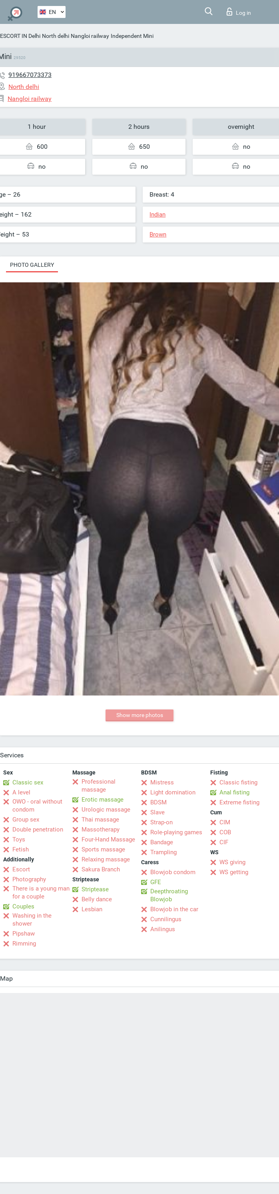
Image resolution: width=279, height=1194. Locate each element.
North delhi (55, 36)
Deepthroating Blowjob (169, 895)
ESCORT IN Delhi (20, 36)
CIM (224, 822)
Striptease (95, 889)
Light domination (172, 792)
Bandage (161, 842)
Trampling (163, 852)
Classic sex (27, 782)
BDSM (158, 802)
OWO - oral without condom (37, 805)
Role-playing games (176, 832)
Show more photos (139, 715)
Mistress (162, 782)
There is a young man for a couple (41, 892)
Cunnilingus (165, 919)
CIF (223, 842)
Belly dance (97, 899)
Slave (157, 812)
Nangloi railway (90, 36)
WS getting (233, 872)
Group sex (25, 819)
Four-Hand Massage (108, 839)
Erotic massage (103, 799)
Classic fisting (238, 782)
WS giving (232, 862)
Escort (21, 869)
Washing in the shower (32, 919)
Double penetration (37, 829)
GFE (155, 882)
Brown (157, 234)
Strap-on (161, 822)
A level (21, 792)
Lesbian (92, 909)
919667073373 (30, 75)
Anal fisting (234, 792)
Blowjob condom (172, 872)
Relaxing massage (106, 859)
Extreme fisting (239, 802)
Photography (29, 879)
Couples (23, 906)
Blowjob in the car (174, 909)
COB (225, 832)
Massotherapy (101, 829)
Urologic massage (106, 809)
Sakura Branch (101, 869)
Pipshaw (23, 933)
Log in (239, 11)
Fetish (20, 849)
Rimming (24, 943)
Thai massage (100, 819)
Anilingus (162, 929)
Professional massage (99, 785)
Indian (157, 214)
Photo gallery (32, 265)
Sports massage (103, 849)
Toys (18, 839)
